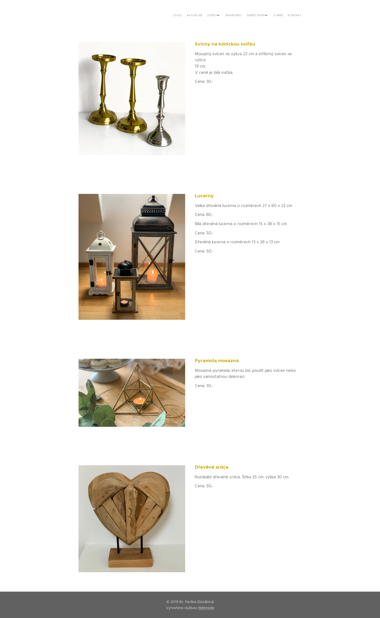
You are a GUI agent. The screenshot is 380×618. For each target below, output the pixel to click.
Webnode (206, 608)
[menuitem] (266, 16)
